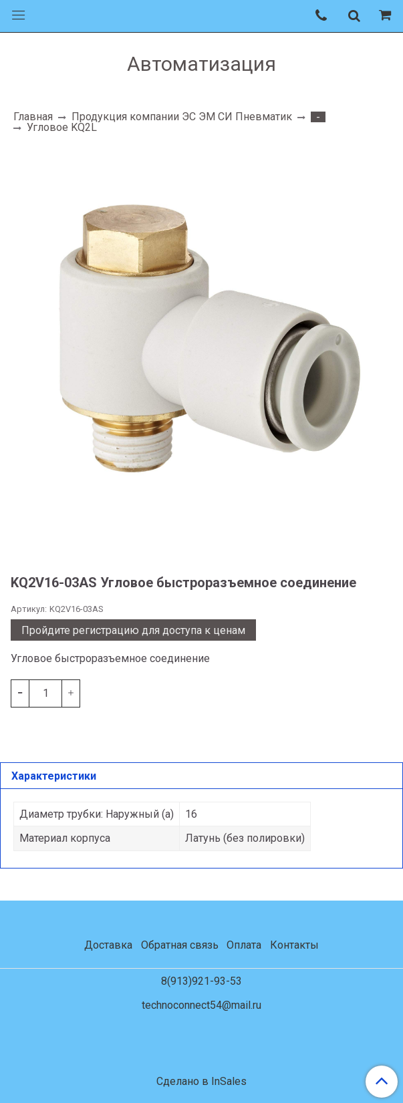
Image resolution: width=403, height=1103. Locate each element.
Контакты (294, 945)
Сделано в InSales (201, 1081)
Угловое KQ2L (62, 127)
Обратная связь (180, 945)
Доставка (108, 945)
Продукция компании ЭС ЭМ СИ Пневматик (182, 116)
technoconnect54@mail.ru (201, 1005)
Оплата (244, 945)
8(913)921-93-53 (201, 981)
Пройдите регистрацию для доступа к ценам (133, 630)
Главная (33, 116)
